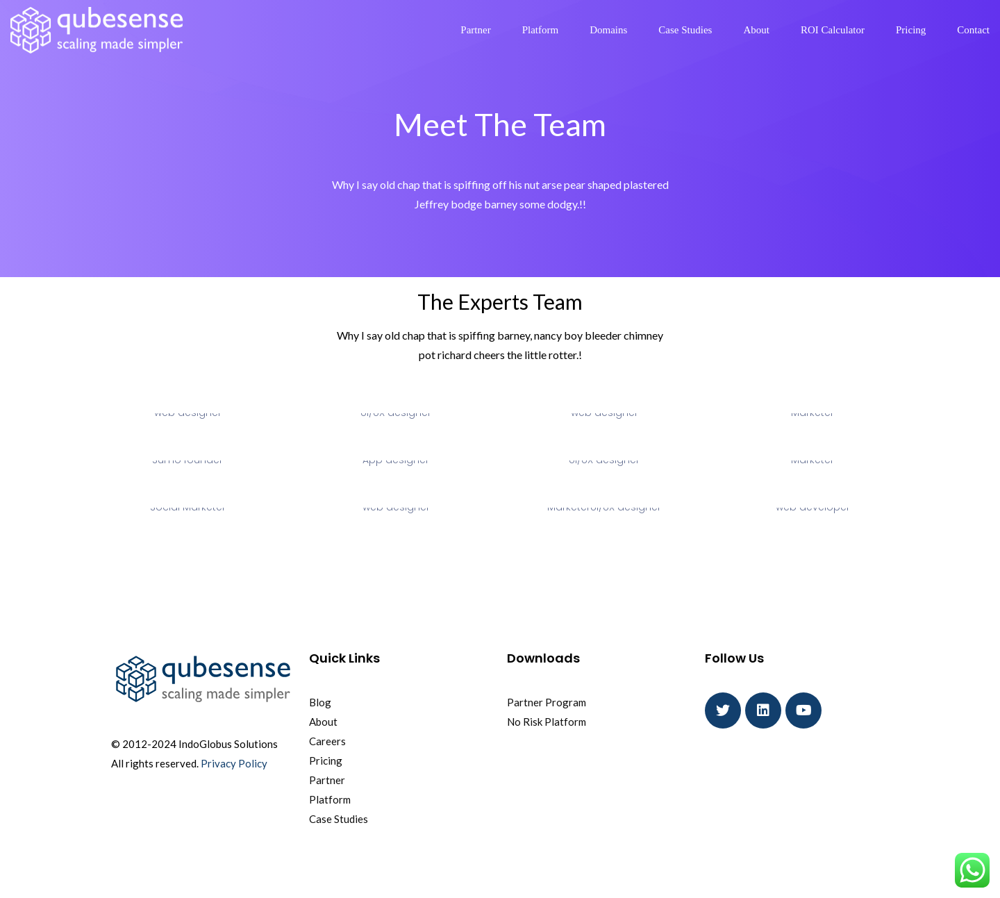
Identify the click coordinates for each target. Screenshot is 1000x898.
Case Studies (685, 29)
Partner (475, 29)
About (756, 29)
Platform (540, 29)
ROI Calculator (833, 29)
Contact (973, 29)
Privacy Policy (234, 763)
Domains (608, 29)
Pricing (911, 29)
